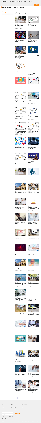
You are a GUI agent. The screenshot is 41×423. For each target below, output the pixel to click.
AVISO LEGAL (18, 421)
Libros (12, 406)
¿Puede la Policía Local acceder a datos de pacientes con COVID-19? (33, 314)
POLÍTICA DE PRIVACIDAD (24, 421)
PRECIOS (22, 1)
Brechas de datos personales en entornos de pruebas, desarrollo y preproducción (33, 147)
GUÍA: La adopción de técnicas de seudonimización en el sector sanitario (33, 87)
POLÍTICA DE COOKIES (31, 421)
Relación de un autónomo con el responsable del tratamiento (33, 329)
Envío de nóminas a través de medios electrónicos (19, 86)
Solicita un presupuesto (5, 407)
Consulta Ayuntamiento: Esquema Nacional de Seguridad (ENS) (20, 268)
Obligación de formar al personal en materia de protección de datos (20, 359)
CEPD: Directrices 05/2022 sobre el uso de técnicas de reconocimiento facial (33, 117)
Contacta (22, 407)
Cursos (12, 404)
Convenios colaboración (24, 406)
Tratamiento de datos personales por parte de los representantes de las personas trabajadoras (33, 193)
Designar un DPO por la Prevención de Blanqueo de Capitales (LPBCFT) (19, 56)
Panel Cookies (37, 421)
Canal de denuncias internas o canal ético (20, 223)
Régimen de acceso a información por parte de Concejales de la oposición (20, 193)
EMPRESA (26, 1)
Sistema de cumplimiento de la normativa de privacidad (20, 71)
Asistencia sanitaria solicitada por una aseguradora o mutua (20, 299)
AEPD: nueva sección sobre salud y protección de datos (33, 132)
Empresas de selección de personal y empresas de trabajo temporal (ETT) (20, 26)
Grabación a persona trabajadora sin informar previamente (33, 102)
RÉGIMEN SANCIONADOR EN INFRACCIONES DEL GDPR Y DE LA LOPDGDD (33, 208)
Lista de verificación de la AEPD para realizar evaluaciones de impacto (20, 162)
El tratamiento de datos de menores (32, 268)
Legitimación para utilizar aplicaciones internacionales (19, 147)
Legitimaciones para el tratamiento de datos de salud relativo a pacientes (33, 254)
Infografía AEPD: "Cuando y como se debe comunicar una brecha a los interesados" (20, 102)
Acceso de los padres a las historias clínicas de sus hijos (32, 223)
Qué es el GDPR (13, 407)
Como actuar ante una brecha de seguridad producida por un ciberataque (20, 254)
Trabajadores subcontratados (33, 359)
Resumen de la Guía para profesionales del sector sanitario (20, 117)
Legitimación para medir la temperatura (32, 300)
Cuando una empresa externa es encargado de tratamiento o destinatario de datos (33, 390)
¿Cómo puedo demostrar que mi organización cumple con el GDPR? (33, 55)
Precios (3, 406)
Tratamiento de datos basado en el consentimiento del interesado (33, 238)
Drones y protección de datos (19, 313)
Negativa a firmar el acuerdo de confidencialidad (20, 177)
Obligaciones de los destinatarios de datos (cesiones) (20, 390)
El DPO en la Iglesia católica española (19, 41)
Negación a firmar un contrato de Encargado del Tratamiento (33, 375)
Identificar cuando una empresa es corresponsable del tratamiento (20, 345)
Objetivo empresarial (24, 404)
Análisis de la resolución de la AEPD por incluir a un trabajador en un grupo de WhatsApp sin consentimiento (33, 73)
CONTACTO (30, 1)
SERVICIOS (18, 1)
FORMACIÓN (14, 1)
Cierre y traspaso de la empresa (20, 374)
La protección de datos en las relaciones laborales (19, 208)
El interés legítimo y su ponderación (31, 162)
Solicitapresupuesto (37, 4)
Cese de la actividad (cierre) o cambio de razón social (20, 238)
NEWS (10, 1)
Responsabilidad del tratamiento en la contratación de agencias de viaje (20, 284)
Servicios (3, 404)
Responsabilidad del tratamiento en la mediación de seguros (33, 344)
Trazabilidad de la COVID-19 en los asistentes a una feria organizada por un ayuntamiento (33, 284)
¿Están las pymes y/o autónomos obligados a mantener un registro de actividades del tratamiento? (33, 178)
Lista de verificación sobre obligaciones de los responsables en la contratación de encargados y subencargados (33, 26)
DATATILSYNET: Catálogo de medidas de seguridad (32, 41)
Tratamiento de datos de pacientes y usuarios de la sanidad (20, 329)
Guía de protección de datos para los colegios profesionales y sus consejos (20, 132)
